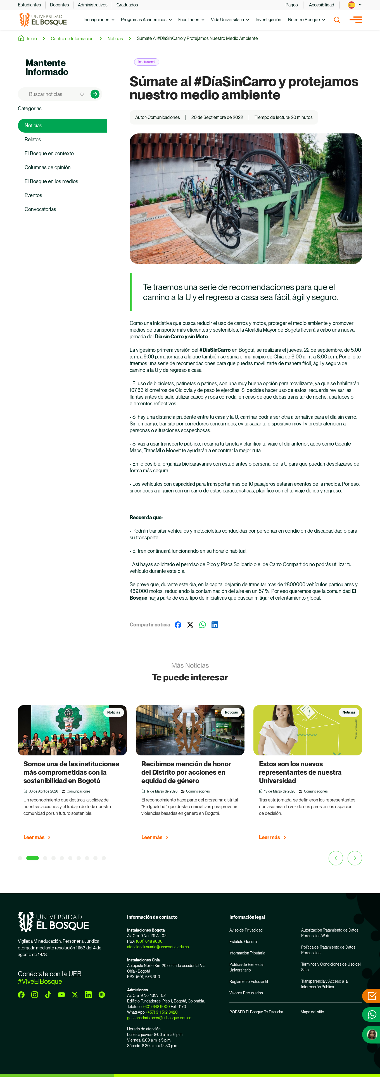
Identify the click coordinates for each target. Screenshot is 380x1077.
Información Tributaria (247, 953)
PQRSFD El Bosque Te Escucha (256, 1012)
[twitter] (75, 994)
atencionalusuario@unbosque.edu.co (158, 947)
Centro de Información (72, 38)
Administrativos (93, 5)
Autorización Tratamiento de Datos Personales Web (329, 933)
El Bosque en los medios (51, 181)
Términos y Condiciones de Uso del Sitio (331, 967)
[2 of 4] (32, 858)
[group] (72, 775)
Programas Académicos (144, 19)
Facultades (188, 19)
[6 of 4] (70, 858)
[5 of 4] (62, 858)
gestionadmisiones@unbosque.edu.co (159, 1018)
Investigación (268, 19)
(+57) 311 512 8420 (162, 1012)
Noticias (115, 38)
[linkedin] (88, 994)
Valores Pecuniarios (246, 993)
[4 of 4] (53, 858)
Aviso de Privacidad (246, 930)
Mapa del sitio (312, 1012)
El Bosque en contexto (49, 153)
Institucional (146, 62)
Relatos (33, 139)
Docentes (59, 5)
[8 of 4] (87, 858)
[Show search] (337, 19)
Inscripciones (96, 19)
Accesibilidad (321, 5)
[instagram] (34, 994)
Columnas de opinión (48, 167)
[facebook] (21, 994)
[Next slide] (355, 858)
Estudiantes (29, 5)
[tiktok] (48, 994)
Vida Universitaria (227, 19)
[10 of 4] (104, 858)
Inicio (32, 38)
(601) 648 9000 (149, 941)
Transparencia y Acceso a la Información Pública (324, 984)
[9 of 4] (95, 858)
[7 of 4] (79, 858)
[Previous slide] (336, 858)
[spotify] (101, 994)
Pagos (292, 5)
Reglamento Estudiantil (248, 981)
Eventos (33, 195)
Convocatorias (40, 209)
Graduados (127, 5)
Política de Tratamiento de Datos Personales (328, 950)
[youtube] (61, 994)
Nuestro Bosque (304, 19)
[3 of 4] (45, 858)
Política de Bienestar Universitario (246, 967)
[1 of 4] (20, 858)
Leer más (33, 837)
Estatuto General (243, 941)
